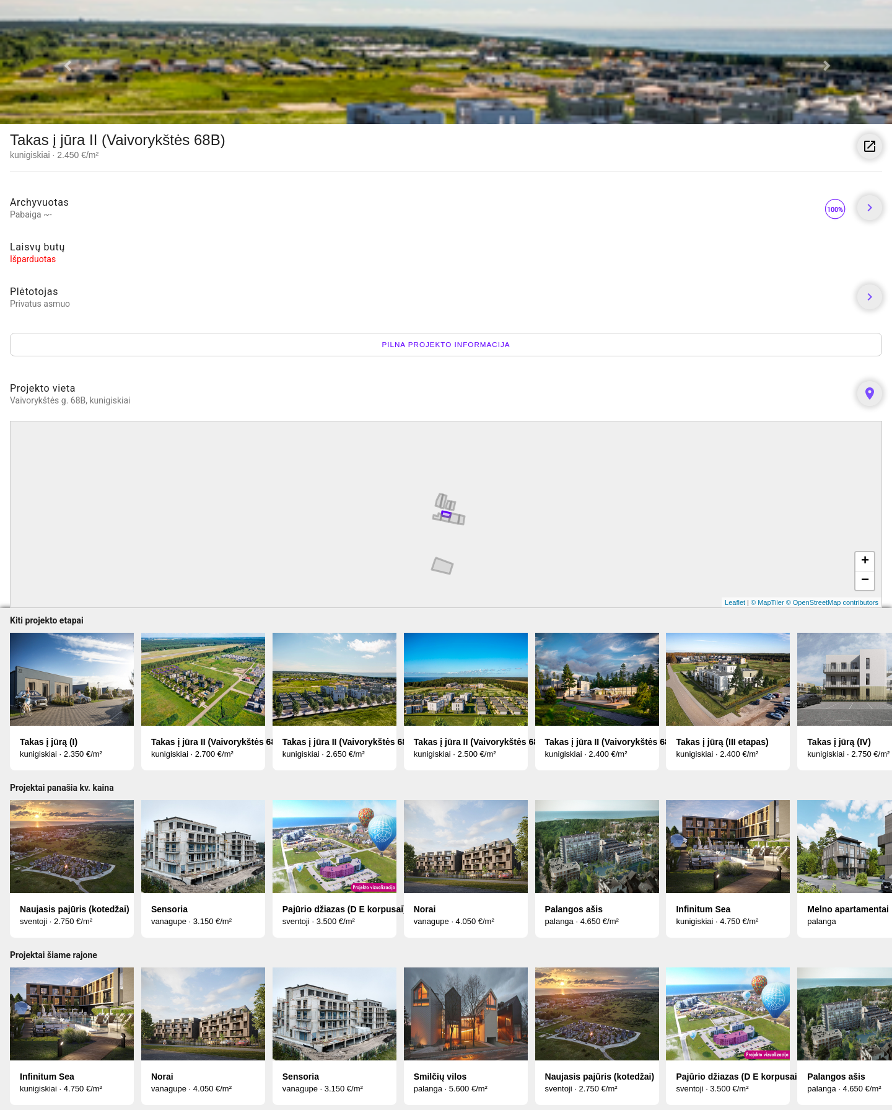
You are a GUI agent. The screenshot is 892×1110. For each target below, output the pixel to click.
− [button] (865, 580)
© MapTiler (767, 602)
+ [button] (865, 561)
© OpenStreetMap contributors (832, 602)
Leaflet (735, 602)
